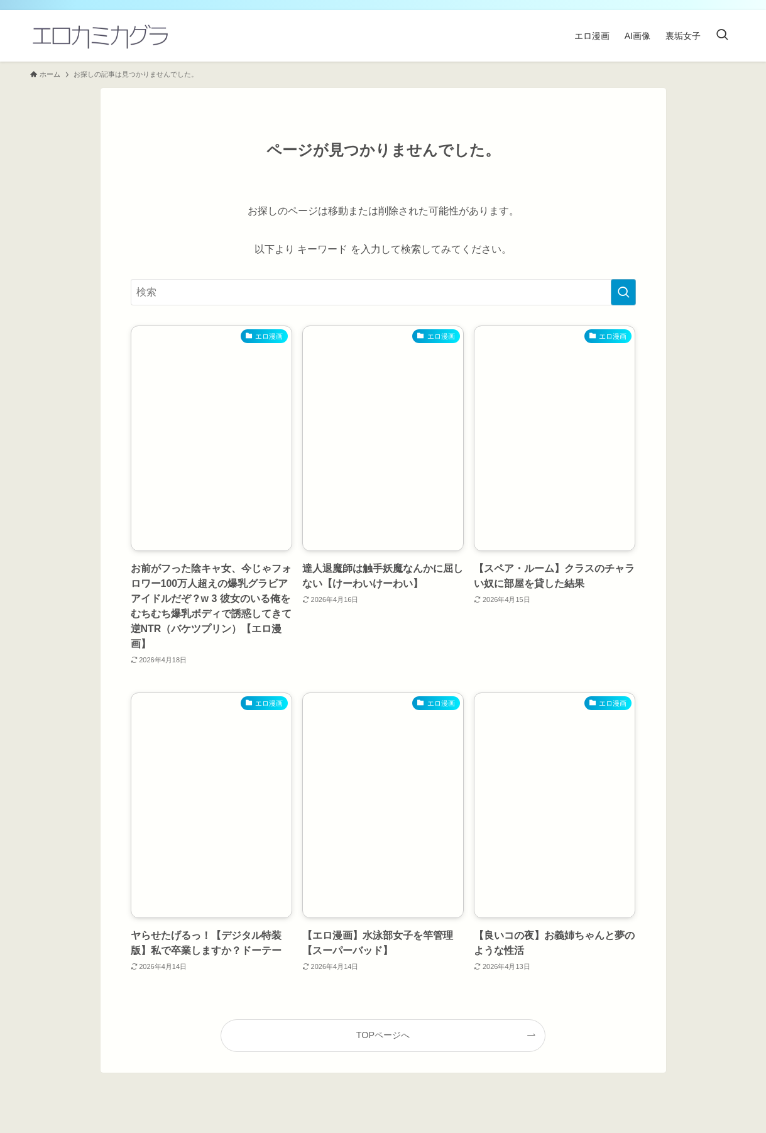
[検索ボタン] (722, 36)
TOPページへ (383, 1035)
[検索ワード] (383, 292)
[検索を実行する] (623, 292)
